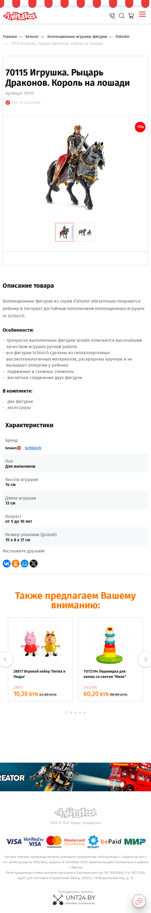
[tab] (64, 232)
